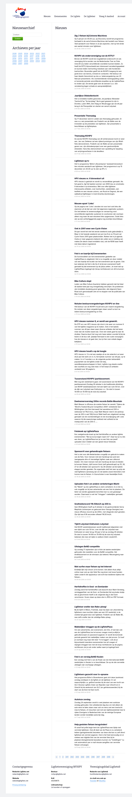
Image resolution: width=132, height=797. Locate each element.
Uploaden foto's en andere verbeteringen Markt (96, 484)
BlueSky (102, 781)
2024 (26, 54)
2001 (20, 63)
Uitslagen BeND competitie (87, 546)
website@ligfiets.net (20, 781)
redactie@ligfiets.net (20, 774)
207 (98, 757)
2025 (20, 54)
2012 (26, 59)
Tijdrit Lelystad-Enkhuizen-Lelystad (91, 524)
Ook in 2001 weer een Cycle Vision (90, 228)
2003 (43, 61)
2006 (26, 61)
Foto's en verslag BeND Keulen (88, 657)
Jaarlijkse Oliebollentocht (86, 95)
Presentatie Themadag (85, 116)
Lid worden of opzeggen (60, 787)
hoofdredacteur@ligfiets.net (101, 774)
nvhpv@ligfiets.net (58, 774)
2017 (31, 56)
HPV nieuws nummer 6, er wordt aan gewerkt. (96, 321)
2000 (26, 63)
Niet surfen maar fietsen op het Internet (93, 566)
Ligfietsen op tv (81, 161)
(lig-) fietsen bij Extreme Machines (90, 36)
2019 (20, 56)
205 (87, 757)
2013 (20, 59)
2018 (26, 56)
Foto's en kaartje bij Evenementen (90, 253)
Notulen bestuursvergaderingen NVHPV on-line (96, 303)
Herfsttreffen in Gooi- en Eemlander (91, 586)
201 (67, 757)
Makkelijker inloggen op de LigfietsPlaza (93, 627)
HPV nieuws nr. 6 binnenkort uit (89, 178)
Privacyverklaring (19, 785)
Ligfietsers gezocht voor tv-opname (91, 674)
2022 (38, 54)
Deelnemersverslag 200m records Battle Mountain (98, 401)
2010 (37, 59)
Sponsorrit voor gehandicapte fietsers (92, 451)
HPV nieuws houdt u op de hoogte (90, 351)
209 (108, 757)
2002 (14, 63)
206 (92, 757)
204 (82, 757)
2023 (32, 54)
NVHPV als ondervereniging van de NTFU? (94, 56)
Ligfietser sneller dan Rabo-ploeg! (90, 607)
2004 (38, 61)
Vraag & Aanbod (106, 16)
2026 (14, 54)
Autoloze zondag (82, 699)
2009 (43, 59)
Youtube (93, 781)
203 (77, 757)
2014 (14, 59)
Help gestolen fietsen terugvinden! (90, 724)
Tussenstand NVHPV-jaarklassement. (92, 379)
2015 (43, 56)
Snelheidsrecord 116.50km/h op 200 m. (92, 504)
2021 (43, 54)
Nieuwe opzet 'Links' (84, 203)
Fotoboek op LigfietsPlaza (86, 431)
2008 (14, 61)
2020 (14, 56)
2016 (37, 56)
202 (72, 757)
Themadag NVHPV (83, 136)
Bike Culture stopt (82, 281)
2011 (31, 59)
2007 (20, 61)
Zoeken (18, 39)
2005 (32, 61)
